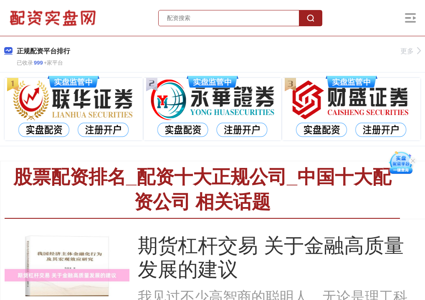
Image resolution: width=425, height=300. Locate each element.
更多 (410, 51)
